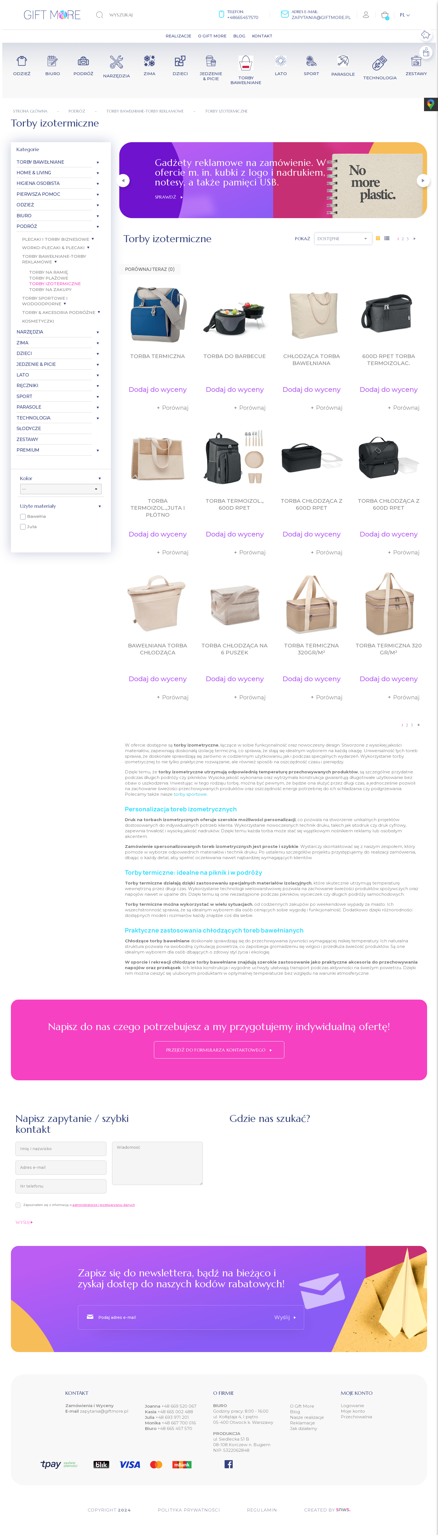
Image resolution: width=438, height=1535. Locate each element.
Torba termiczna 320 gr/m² (389, 649)
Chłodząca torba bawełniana (311, 359)
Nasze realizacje (307, 1417)
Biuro (24, 215)
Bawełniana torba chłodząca (157, 649)
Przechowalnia (356, 1416)
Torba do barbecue (234, 356)
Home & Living (33, 172)
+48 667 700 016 (179, 1423)
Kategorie (27, 149)
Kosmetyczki (38, 321)
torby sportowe (190, 794)
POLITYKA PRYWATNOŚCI (189, 1510)
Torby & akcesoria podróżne (58, 312)
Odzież (25, 205)
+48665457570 (242, 17)
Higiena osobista (37, 183)
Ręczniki (27, 385)
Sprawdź (169, 197)
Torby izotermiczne (55, 283)
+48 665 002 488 (174, 1411)
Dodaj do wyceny (157, 389)
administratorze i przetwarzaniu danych (103, 1205)
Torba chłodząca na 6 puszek (234, 649)
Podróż (26, 226)
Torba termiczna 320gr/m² (311, 649)
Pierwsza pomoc (38, 194)
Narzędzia (29, 332)
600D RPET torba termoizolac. (388, 359)
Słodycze (28, 428)
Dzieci (24, 353)
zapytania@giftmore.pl (321, 17)
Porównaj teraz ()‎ (150, 269)
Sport (24, 396)
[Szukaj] (131, 14)
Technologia (33, 418)
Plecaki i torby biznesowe (55, 239)
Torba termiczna (157, 356)
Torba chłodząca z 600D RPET (311, 504)
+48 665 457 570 (175, 1428)
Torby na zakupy (50, 289)
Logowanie (352, 1405)
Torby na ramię (48, 272)
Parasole (28, 407)
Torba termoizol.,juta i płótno (157, 508)
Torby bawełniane (40, 162)
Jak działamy (303, 1428)
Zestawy (27, 439)
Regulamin (262, 1510)
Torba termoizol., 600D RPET (235, 504)
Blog (295, 1411)
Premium (27, 450)
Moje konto (353, 1411)
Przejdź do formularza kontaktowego (219, 1050)
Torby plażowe (48, 278)
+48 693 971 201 (172, 1417)
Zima (22, 342)
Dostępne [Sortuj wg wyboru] (343, 238)
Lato (22, 375)
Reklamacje (302, 1423)
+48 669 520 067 (178, 1406)
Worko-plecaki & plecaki (53, 247)
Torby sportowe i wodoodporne (45, 301)
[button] (123, 180)
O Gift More (302, 1406)
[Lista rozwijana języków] (405, 14)
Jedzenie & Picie (36, 364)
